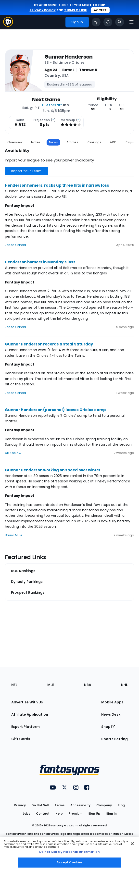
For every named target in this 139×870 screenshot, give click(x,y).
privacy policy (43, 10)
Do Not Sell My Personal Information (69, 852)
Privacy (20, 805)
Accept (100, 10)
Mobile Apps (112, 702)
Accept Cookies (70, 862)
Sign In (111, 813)
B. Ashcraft (52, 105)
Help (59, 813)
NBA (87, 684)
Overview (15, 142)
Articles (72, 142)
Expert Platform (25, 726)
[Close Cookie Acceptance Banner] (132, 844)
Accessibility (80, 805)
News (53, 142)
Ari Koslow (13, 453)
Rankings (94, 142)
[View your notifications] (107, 22)
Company (104, 805)
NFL (14, 684)
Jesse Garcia (15, 245)
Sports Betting (114, 738)
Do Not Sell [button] (40, 805)
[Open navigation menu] (131, 22)
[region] (69, 853)
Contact (43, 813)
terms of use (75, 10)
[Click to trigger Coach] (96, 22)
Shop (108, 726)
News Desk (110, 714)
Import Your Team (26, 171)
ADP (113, 142)
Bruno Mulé (14, 535)
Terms (59, 805)
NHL (124, 684)
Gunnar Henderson (68, 57)
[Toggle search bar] (119, 22)
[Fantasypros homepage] (8, 25)
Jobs (26, 813)
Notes (35, 142)
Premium (75, 813)
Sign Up (94, 813)
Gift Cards (20, 738)
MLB (50, 684)
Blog (121, 805)
